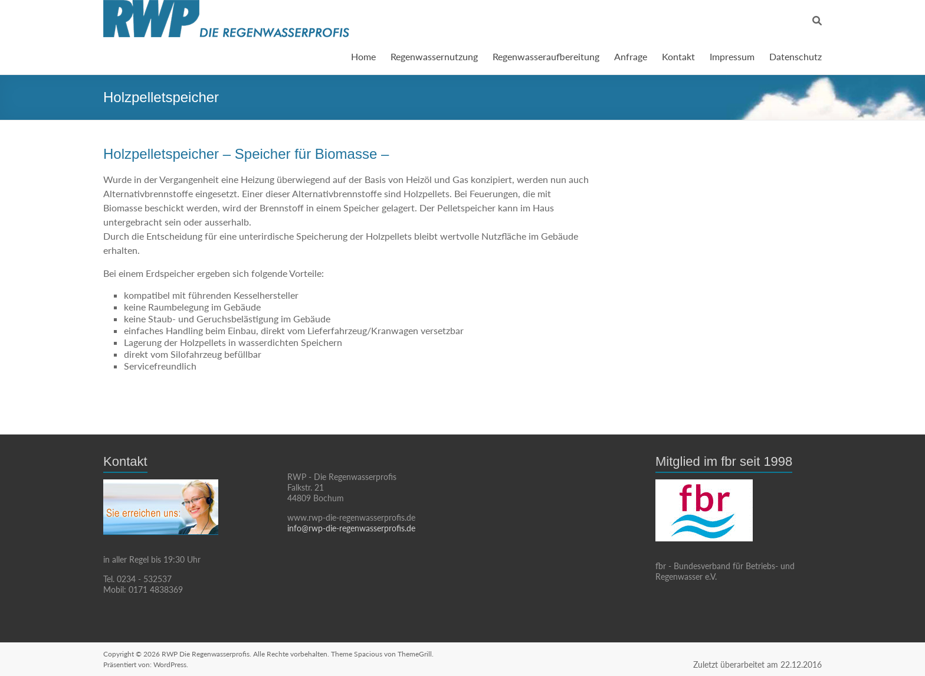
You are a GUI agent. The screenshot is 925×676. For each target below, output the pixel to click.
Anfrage (630, 56)
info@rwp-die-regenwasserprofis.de (351, 528)
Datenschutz (795, 56)
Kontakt (678, 56)
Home (363, 56)
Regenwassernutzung (434, 56)
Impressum (732, 56)
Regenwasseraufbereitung (546, 56)
